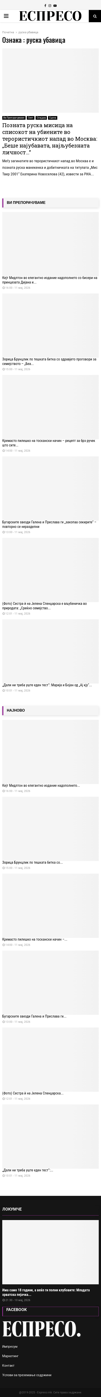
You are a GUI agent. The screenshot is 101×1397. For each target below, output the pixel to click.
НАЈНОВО (16, 710)
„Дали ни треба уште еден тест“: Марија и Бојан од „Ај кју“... (47, 685)
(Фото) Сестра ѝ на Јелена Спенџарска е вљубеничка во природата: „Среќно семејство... (44, 605)
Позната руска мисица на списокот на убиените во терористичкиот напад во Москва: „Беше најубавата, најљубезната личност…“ (49, 139)
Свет (30, 118)
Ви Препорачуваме (13, 118)
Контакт (8, 1365)
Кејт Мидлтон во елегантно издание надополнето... (41, 785)
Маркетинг (10, 1356)
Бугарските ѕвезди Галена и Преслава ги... (34, 1016)
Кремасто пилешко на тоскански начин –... (34, 939)
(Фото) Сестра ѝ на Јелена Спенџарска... (33, 1093)
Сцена (52, 118)
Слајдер (41, 118)
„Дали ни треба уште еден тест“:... (27, 1170)
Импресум (9, 1346)
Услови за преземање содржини (26, 1375)
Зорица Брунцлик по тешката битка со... (32, 862)
